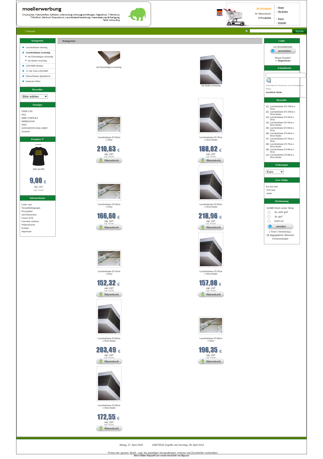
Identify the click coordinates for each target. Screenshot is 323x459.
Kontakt (282, 23)
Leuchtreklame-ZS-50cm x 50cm (109, 272)
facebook (26, 131)
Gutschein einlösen (30, 221)
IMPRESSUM (28, 121)
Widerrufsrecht (28, 224)
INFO (24, 124)
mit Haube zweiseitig (37, 60)
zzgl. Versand (39, 190)
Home (281, 7)
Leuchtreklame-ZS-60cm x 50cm (109, 205)
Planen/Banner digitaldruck (38, 76)
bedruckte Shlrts (33, 81)
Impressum (26, 231)
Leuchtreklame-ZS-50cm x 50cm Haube (211, 272)
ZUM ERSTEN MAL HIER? (35, 128)
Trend (273, 231)
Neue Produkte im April (69, 95)
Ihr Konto (283, 11)
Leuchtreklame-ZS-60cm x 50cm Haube (109, 406)
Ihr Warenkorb (264, 8)
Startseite (30, 31)
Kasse (281, 18)
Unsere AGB (27, 218)
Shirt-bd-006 (38, 169)
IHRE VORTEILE (30, 118)
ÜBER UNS (27, 111)
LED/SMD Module (34, 66)
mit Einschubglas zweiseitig (40, 56)
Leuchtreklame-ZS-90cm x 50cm (109, 138)
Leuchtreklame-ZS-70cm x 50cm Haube (211, 138)
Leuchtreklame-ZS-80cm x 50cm (211, 339)
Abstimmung (284, 231)
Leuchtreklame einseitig (37, 47)
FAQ (24, 114)
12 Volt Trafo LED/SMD (37, 71)
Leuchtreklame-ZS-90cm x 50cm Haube (211, 205)
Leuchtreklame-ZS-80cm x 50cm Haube (109, 339)
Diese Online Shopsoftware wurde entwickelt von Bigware (161, 455)
